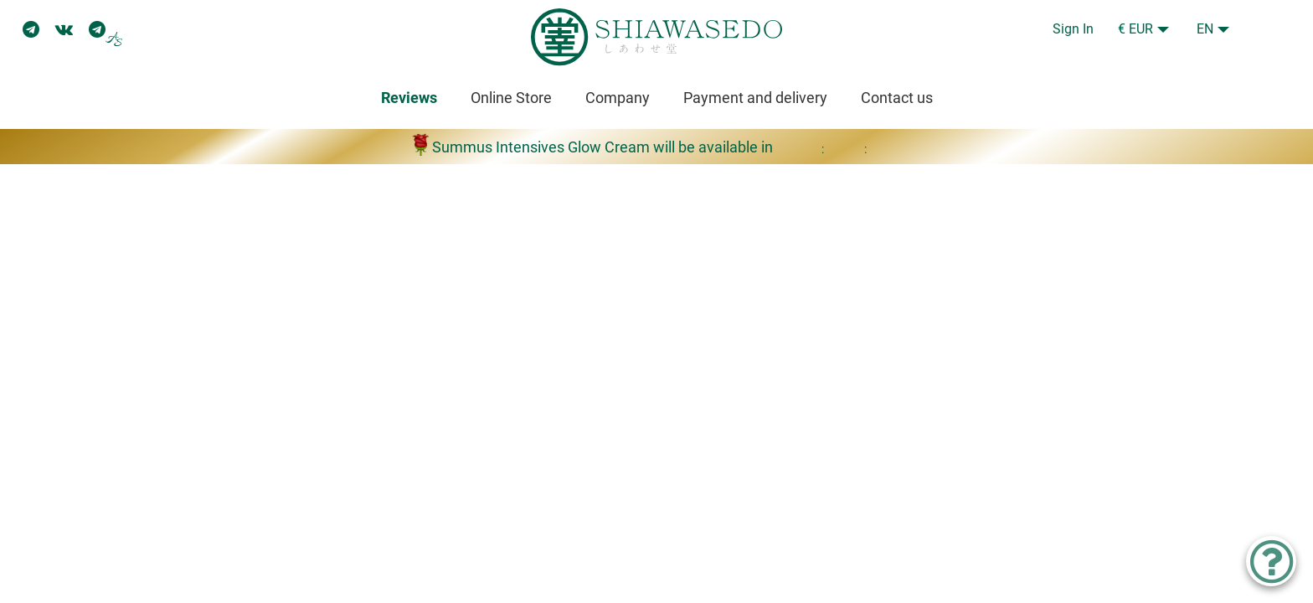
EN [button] (1205, 29)
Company (617, 97)
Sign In (1073, 29)
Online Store (511, 97)
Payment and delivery (755, 97)
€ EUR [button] (1135, 29)
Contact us (897, 97)
